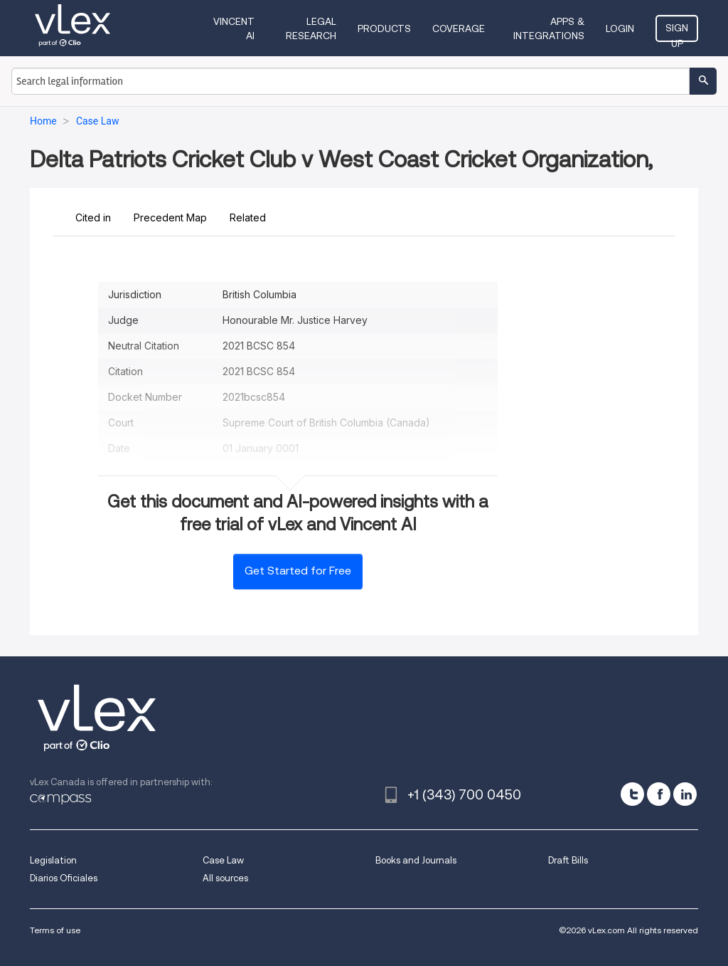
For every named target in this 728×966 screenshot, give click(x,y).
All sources (225, 878)
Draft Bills (568, 860)
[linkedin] (685, 794)
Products (384, 28)
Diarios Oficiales (63, 878)
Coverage (458, 28)
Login (620, 28)
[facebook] (658, 794)
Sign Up (676, 32)
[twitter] (632, 794)
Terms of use (55, 930)
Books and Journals (415, 860)
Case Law (223, 860)
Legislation (53, 860)
